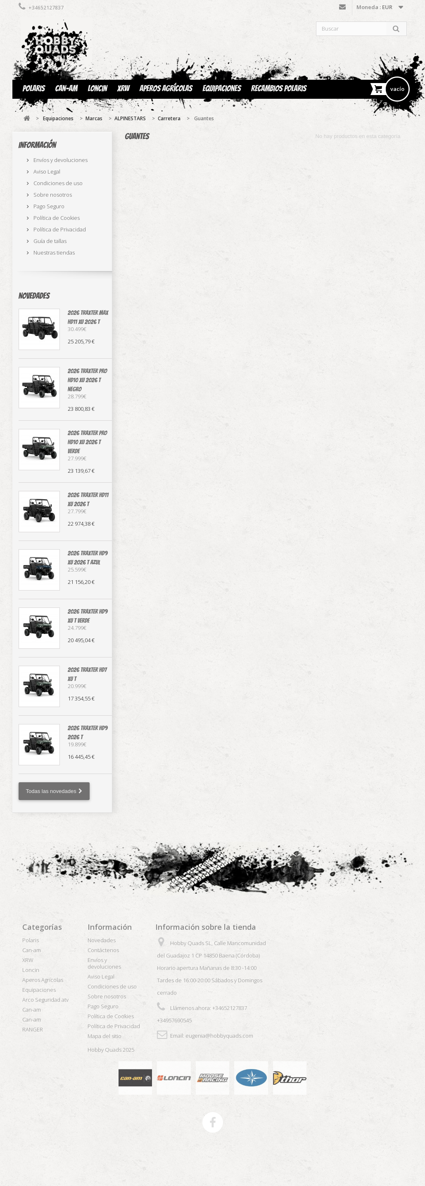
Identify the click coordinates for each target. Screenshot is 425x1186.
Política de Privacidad (59, 229)
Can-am (66, 88)
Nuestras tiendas (53, 252)
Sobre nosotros (52, 194)
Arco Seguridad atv (45, 999)
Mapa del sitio (104, 1036)
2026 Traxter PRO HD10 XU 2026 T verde (87, 442)
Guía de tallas (49, 241)
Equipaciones (221, 88)
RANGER (32, 1029)
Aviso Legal (46, 171)
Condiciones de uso (57, 183)
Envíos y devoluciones (60, 160)
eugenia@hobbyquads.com (219, 1035)
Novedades (34, 295)
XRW (123, 88)
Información (37, 145)
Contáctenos (342, 8)
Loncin (97, 88)
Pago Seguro (48, 206)
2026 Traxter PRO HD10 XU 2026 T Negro (87, 380)
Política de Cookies (56, 217)
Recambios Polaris (278, 88)
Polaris (34, 88)
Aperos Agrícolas (166, 88)
